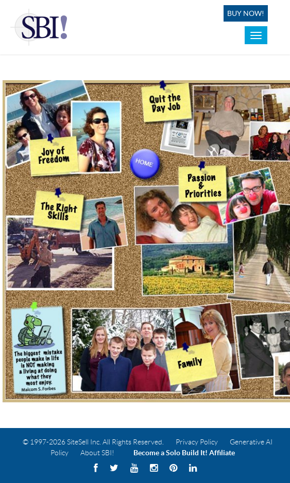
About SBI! (97, 453)
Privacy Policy (197, 442)
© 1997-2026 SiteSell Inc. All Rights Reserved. (93, 442)
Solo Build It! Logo (40, 27)
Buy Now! (245, 13)
